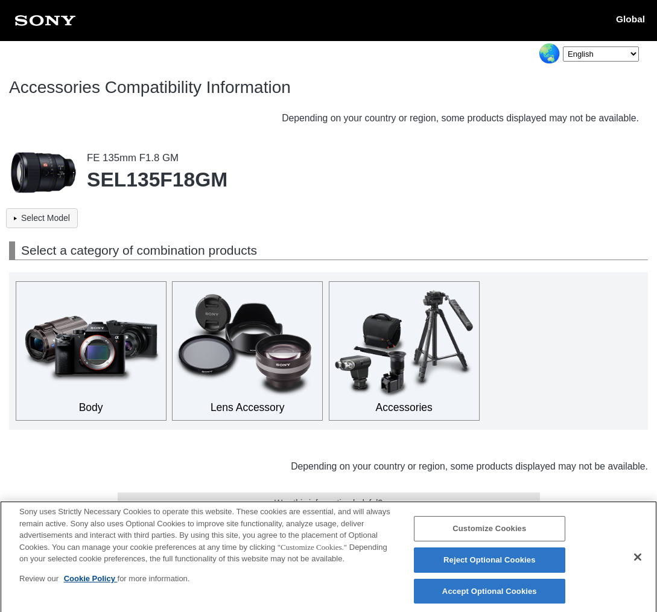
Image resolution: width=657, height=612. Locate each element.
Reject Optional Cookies (489, 564)
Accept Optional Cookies (489, 596)
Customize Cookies (489, 533)
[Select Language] (601, 54)
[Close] (637, 562)
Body (91, 407)
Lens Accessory (248, 407)
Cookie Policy (91, 583)
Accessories (404, 407)
